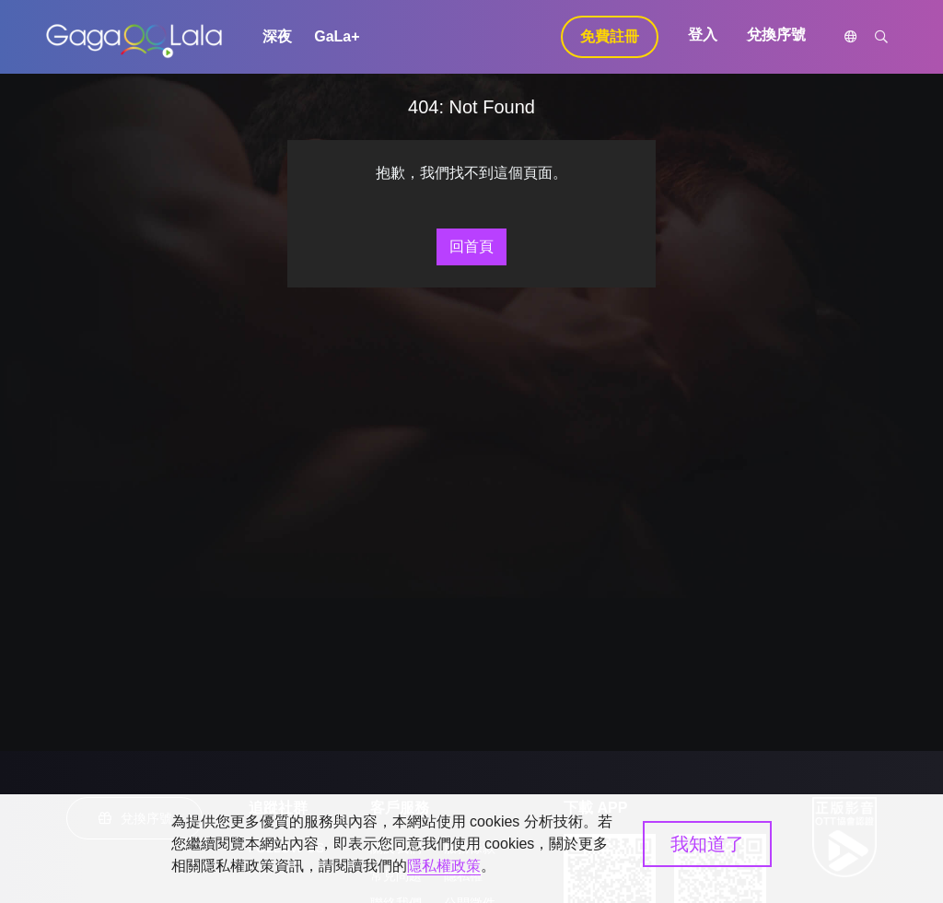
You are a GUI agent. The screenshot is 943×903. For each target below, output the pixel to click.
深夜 (277, 36)
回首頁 (471, 246)
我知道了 (707, 844)
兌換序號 (776, 34)
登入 (702, 34)
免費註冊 (609, 36)
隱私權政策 (444, 866)
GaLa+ (336, 36)
